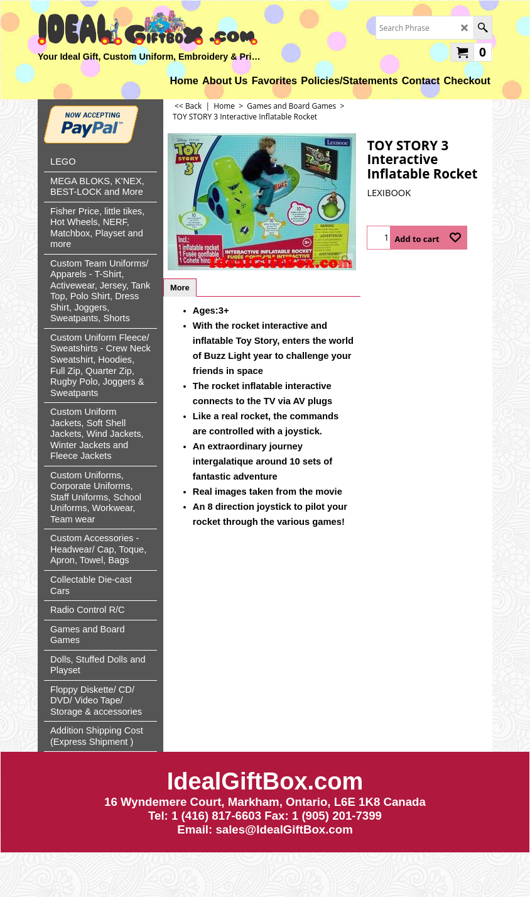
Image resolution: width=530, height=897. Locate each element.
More (180, 287)
